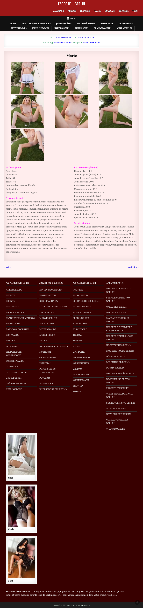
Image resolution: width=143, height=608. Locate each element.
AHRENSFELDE (14, 290)
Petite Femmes (18, 28)
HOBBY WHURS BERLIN (118, 345)
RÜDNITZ (78, 290)
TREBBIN (78, 340)
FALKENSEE (12, 346)
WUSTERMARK (81, 380)
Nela (10, 478)
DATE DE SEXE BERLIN (118, 414)
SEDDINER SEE (81, 318)
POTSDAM (44, 378)
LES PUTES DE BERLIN (118, 362)
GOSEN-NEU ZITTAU (17, 372)
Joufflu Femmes (40, 28)
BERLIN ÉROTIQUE (116, 312)
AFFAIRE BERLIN (115, 283)
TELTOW (77, 335)
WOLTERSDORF (81, 374)
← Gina (8, 267)
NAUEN (43, 340)
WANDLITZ (79, 352)
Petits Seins (106, 23)
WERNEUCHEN (81, 363)
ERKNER (10, 340)
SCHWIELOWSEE (82, 312)
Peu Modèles (81, 28)
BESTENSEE (12, 306)
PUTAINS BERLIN (115, 368)
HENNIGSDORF (14, 389)
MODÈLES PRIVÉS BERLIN (120, 373)
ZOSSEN (77, 391)
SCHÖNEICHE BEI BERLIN (86, 301)
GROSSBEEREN (14, 378)
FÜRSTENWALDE (15, 361)
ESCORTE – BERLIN (71, 3)
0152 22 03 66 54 (62, 37)
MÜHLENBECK (47, 335)
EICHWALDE (12, 335)
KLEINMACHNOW (48, 301)
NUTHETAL (45, 352)
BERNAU (10, 301)
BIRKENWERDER (15, 312)
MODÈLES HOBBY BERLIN (120, 351)
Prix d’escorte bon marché (36, 23)
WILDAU (77, 369)
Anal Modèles (124, 28)
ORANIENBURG (47, 357)
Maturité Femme (86, 23)
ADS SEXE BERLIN (116, 408)
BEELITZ (10, 295)
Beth (10, 581)
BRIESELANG (13, 323)
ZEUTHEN (78, 386)
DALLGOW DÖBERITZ (17, 329)
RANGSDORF (46, 383)
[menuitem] (58, 11)
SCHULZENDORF (82, 306)
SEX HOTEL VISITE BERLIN (120, 403)
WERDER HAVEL (81, 357)
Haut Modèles (61, 28)
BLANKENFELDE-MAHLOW (20, 318)
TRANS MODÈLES (115, 429)
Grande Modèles (103, 28)
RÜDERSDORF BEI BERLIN (53, 389)
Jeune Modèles (64, 23)
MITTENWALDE (47, 329)
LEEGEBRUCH (46, 312)
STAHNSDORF (80, 323)
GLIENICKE (12, 366)
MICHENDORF (47, 323)
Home (13, 23)
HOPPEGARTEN (47, 295)
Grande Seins (126, 23)
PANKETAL (45, 363)
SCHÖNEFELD (80, 295)
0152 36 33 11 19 (86, 37)
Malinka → (133, 267)
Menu (73, 18)
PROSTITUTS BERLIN (117, 388)
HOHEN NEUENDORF (50, 290)
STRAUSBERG (80, 329)
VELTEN (77, 346)
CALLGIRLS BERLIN (116, 307)
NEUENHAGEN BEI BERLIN (53, 346)
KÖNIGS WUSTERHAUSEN (53, 306)
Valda (11, 529)
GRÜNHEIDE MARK (16, 383)
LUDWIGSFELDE (48, 318)
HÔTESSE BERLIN (115, 356)
